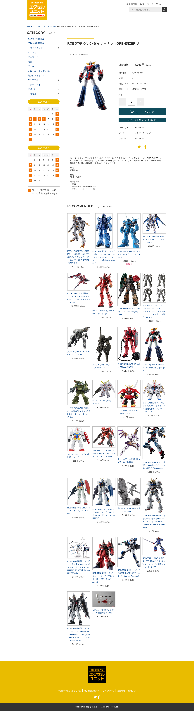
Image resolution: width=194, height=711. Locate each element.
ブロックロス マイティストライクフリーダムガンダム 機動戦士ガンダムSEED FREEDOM (154, 407)
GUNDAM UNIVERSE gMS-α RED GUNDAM (128, 365)
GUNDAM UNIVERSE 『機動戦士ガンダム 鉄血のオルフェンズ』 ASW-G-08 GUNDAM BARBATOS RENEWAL (154, 522)
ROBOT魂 (52, 26)
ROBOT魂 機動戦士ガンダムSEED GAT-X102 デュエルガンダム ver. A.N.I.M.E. (128, 573)
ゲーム (31, 66)
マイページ (147, 4)
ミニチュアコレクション (39, 71)
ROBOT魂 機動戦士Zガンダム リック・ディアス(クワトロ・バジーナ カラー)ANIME (103, 577)
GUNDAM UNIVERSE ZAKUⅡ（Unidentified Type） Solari (128, 312)
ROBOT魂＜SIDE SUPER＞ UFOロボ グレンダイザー (153, 368)
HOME (30, 26)
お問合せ (132, 691)
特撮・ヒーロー (35, 89)
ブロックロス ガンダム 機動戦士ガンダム (78, 455)
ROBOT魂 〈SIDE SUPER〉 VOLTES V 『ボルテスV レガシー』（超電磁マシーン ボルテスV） (154, 562)
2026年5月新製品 (36, 39)
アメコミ (32, 52)
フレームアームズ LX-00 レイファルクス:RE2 (129, 460)
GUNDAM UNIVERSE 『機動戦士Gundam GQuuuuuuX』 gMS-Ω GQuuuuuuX (154, 465)
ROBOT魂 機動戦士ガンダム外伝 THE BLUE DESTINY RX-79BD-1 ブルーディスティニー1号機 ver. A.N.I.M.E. (103, 257)
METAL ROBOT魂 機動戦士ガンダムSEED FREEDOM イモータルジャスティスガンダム (78, 297)
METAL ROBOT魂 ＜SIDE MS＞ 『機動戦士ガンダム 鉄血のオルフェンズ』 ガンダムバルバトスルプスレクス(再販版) (78, 257)
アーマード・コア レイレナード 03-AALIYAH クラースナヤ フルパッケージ (103, 453)
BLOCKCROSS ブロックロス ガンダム (103, 402)
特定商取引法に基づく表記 (69, 691)
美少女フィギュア (36, 75)
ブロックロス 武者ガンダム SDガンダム (128, 411)
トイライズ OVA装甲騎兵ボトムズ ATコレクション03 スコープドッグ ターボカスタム (78, 412)
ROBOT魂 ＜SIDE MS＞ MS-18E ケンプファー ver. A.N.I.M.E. (128, 254)
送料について (108, 691)
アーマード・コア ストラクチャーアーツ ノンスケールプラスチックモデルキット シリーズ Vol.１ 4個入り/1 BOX (154, 311)
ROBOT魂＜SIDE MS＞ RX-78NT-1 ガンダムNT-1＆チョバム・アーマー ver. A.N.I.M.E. (103, 513)
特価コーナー (34, 57)
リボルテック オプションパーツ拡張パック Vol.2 (103, 611)
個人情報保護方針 (91, 691)
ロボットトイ (40, 26)
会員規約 (121, 691)
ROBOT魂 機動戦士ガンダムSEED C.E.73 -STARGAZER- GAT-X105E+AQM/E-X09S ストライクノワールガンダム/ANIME (78, 634)
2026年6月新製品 (36, 43)
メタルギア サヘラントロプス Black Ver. (103, 366)
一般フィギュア (35, 48)
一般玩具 (32, 94)
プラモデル (33, 80)
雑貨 (30, 62)
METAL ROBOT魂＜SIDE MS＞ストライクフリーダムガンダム (153, 239)
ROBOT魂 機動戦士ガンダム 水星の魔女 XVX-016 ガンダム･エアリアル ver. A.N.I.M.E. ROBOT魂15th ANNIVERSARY (78, 567)
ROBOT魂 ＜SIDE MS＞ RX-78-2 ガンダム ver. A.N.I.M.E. (78, 511)
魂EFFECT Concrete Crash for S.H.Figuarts (128, 509)
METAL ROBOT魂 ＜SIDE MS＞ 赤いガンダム (103, 312)
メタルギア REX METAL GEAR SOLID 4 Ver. (78, 353)
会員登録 (132, 4)
